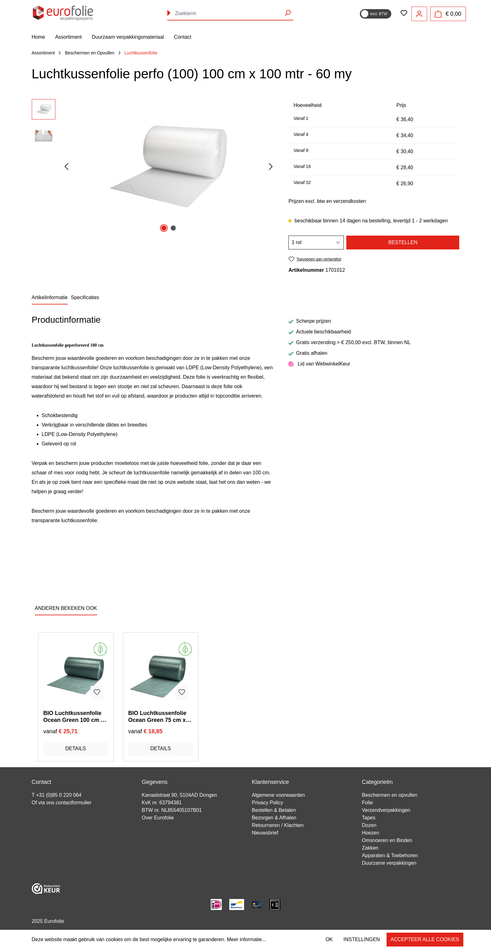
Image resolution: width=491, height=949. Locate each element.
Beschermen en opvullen (389, 795)
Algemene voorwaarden (278, 795)
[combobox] (230, 13)
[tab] (50, 297)
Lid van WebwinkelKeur (319, 364)
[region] (153, 166)
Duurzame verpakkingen (389, 863)
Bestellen (402, 242)
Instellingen (361, 939)
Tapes (369, 817)
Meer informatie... (246, 939)
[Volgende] (271, 167)
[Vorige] (66, 167)
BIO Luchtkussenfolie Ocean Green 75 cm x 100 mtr (157, 716)
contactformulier (74, 802)
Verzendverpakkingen (386, 810)
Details (75, 748)
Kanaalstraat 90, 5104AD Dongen (179, 795)
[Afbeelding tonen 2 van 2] (173, 228)
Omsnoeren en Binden (387, 840)
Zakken (370, 848)
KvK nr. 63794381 (162, 802)
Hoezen (370, 832)
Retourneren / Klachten (278, 825)
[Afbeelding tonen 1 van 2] (163, 228)
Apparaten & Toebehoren (390, 855)
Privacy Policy (267, 802)
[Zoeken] (287, 13)
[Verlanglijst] (403, 13)
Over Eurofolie (158, 817)
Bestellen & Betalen (274, 810)
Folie (367, 802)
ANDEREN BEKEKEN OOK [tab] (66, 608)
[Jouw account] (419, 14)
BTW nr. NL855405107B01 (172, 810)
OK (329, 939)
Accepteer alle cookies (425, 939)
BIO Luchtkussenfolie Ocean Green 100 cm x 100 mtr (73, 716)
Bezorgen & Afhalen (274, 817)
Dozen (369, 825)
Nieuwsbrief (265, 832)
